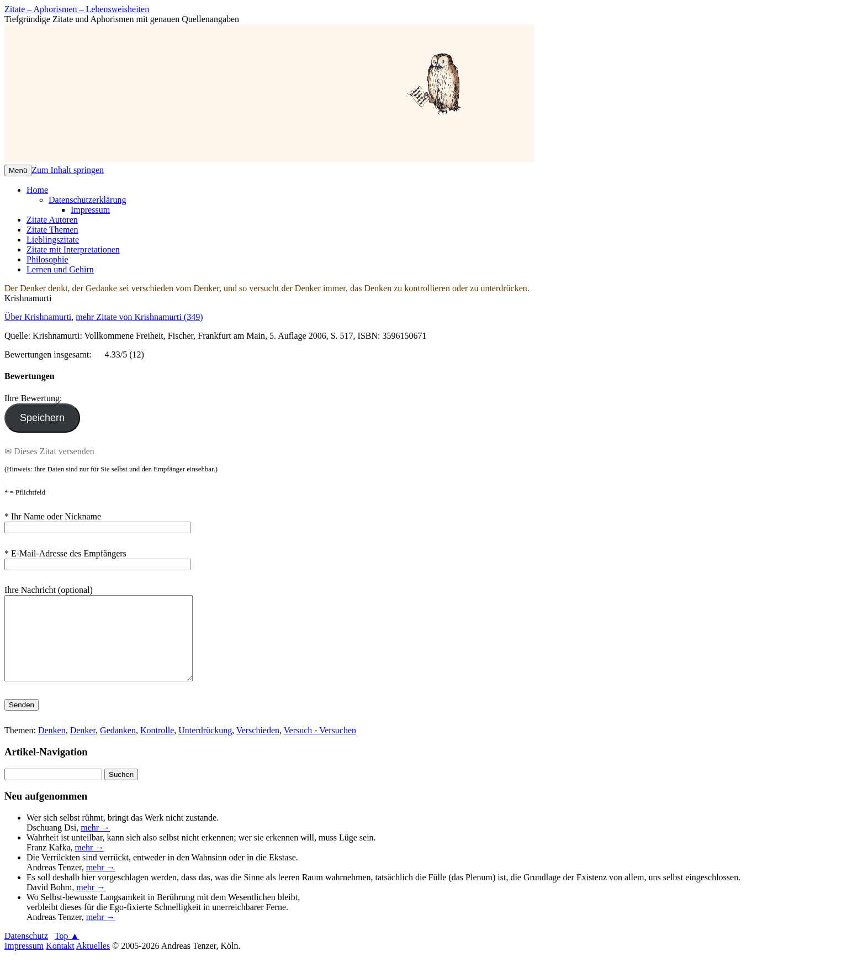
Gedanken (118, 747)
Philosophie (47, 259)
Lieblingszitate (53, 239)
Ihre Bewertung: (35, 398)
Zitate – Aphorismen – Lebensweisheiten (76, 9)
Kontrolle (157, 747)
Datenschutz (26, 952)
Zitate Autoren (52, 219)
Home (37, 190)
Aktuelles (93, 962)
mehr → (95, 844)
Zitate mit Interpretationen (73, 249)
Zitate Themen (52, 229)
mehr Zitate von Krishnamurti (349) (139, 317)
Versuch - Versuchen (320, 747)
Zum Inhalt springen (67, 170)
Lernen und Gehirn (60, 269)
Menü (18, 170)
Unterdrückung (205, 747)
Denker (83, 747)
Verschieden (257, 747)
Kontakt (60, 962)
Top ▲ (67, 952)
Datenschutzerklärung (87, 199)
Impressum (90, 209)
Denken (52, 747)
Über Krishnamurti (37, 317)
